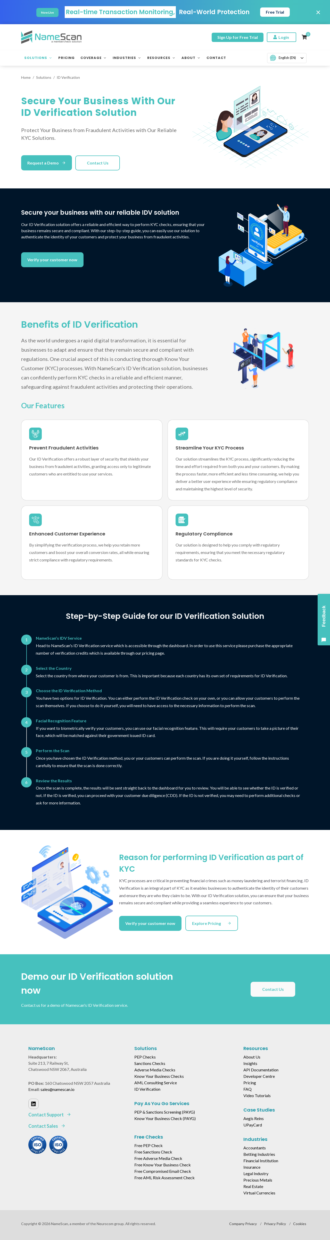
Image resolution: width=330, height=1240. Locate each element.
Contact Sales (46, 1126)
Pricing (249, 1082)
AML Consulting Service (155, 1082)
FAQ (247, 1089)
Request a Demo (46, 163)
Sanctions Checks (149, 1063)
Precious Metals (257, 1179)
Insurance (251, 1167)
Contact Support (49, 1114)
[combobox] (287, 58)
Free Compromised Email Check (162, 1171)
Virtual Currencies (259, 1192)
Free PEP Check (148, 1145)
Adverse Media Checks (154, 1069)
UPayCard (252, 1124)
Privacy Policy (275, 1223)
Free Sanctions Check (153, 1151)
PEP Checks (145, 1056)
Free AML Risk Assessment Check (164, 1177)
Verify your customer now (52, 259)
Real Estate (253, 1186)
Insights (250, 1063)
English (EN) (283, 58)
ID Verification (147, 1089)
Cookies (299, 1223)
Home (26, 77)
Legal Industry (255, 1173)
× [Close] (318, 12)
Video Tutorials (257, 1095)
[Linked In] (33, 1104)
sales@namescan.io (57, 1089)
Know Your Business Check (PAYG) (165, 1118)
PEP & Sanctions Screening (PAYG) (164, 1111)
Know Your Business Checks (159, 1076)
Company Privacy (243, 1223)
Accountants (254, 1147)
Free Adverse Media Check (158, 1158)
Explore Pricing (211, 923)
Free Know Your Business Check (162, 1164)
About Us (251, 1056)
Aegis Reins (253, 1118)
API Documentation (260, 1069)
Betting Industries (259, 1154)
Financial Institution (260, 1160)
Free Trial (275, 12)
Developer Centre (259, 1076)
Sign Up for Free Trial (237, 37)
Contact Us (98, 162)
